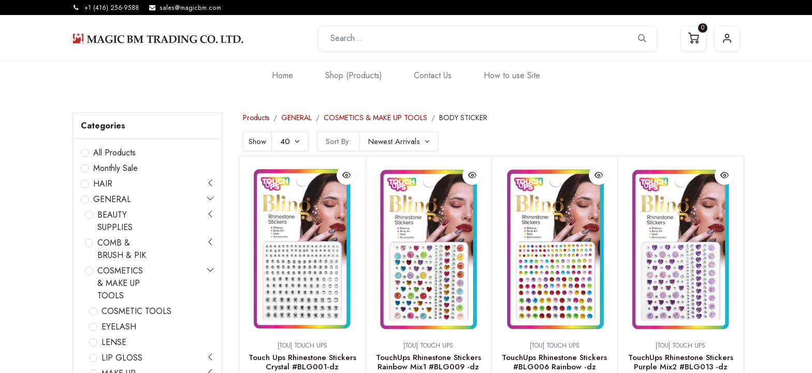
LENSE (114, 342)
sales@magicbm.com (190, 7)
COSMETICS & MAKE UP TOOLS (120, 283)
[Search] (642, 38)
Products (256, 117)
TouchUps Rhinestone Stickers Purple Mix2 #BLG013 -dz (680, 362)
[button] (399, 141)
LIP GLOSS (122, 358)
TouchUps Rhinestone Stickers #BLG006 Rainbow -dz (554, 362)
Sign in (727, 38)
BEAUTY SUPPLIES (115, 221)
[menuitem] (282, 75)
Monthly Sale (115, 168)
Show (257, 141)
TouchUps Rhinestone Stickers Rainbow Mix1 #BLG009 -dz (428, 362)
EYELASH (119, 327)
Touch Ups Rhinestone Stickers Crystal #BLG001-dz (302, 362)
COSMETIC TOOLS (136, 311)
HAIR (102, 184)
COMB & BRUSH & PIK (121, 249)
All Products (114, 153)
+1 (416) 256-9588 (111, 7)
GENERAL (112, 199)
